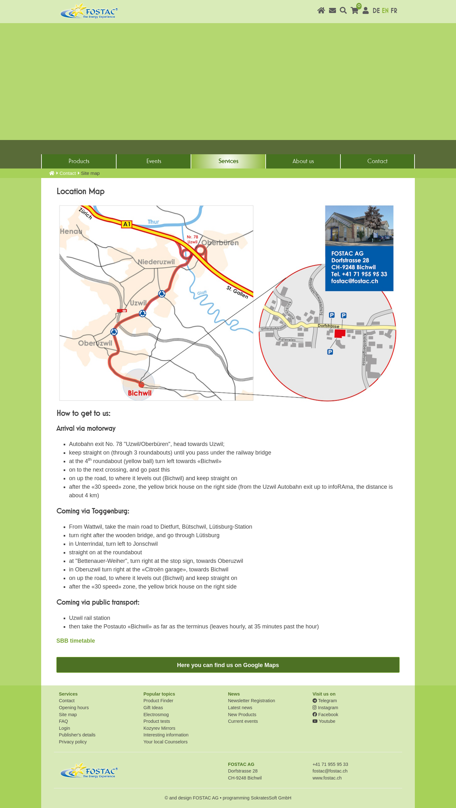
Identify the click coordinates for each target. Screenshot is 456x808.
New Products (242, 714)
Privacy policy (73, 741)
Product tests (156, 721)
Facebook (325, 714)
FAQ (63, 721)
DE (376, 11)
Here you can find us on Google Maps (228, 665)
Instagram (325, 707)
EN (385, 11)
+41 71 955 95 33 (330, 764)
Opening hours (74, 707)
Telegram (325, 700)
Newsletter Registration (251, 700)
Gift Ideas (153, 707)
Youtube (324, 721)
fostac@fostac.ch (330, 770)
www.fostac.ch (327, 777)
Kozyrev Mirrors (159, 728)
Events (153, 161)
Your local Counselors (165, 741)
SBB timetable (75, 641)
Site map (68, 714)
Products (78, 161)
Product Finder (158, 700)
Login (64, 728)
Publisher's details (77, 734)
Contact (377, 161)
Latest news (240, 707)
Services (228, 161)
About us (303, 161)
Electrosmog (156, 714)
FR (393, 11)
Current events (243, 721)
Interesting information (165, 734)
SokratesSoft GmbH (271, 797)
